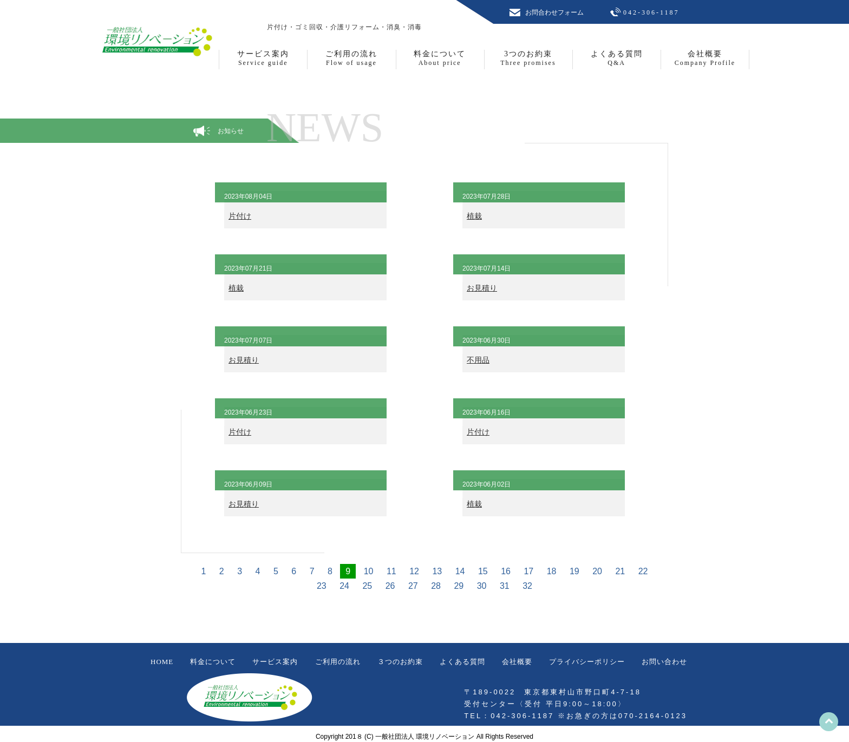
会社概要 (517, 662)
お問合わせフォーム (554, 12)
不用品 (478, 360)
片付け (239, 216)
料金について (213, 662)
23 (321, 585)
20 (597, 571)
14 (460, 571)
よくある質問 (462, 662)
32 (527, 585)
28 (436, 585)
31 (505, 585)
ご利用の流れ (338, 662)
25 (367, 585)
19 (574, 571)
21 (620, 571)
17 (528, 571)
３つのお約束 (400, 662)
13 (437, 571)
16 (506, 571)
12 (414, 571)
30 (482, 585)
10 (369, 571)
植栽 (474, 216)
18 (552, 571)
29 (458, 585)
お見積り (482, 288)
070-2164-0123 (652, 716)
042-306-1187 (651, 12)
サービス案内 (275, 662)
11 (391, 571)
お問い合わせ (664, 662)
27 (413, 585)
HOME (162, 662)
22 (643, 571)
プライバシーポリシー (587, 662)
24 (344, 585)
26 (390, 585)
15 (483, 571)
